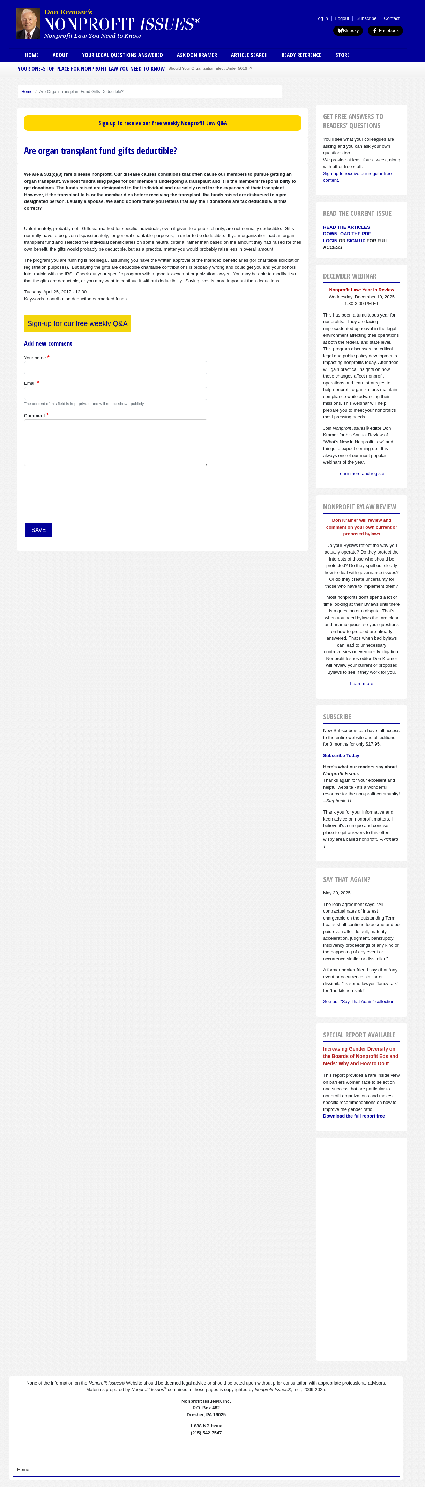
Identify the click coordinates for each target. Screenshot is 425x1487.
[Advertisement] (361, 1249)
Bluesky (348, 30)
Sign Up (356, 240)
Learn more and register (361, 473)
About (60, 55)
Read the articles (346, 227)
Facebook (385, 30)
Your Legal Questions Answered (122, 55)
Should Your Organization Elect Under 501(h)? (210, 68)
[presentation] (52, 497)
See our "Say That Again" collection (358, 1001)
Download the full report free (354, 1116)
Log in (321, 18)
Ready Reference (301, 55)
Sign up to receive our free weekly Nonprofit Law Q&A (162, 123)
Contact (392, 18)
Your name (35, 357)
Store (342, 55)
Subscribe (366, 18)
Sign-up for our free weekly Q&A (78, 323)
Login (330, 240)
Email (30, 383)
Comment (34, 415)
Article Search (249, 55)
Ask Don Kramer (197, 55)
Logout (342, 18)
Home (32, 55)
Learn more (361, 683)
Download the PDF (347, 233)
